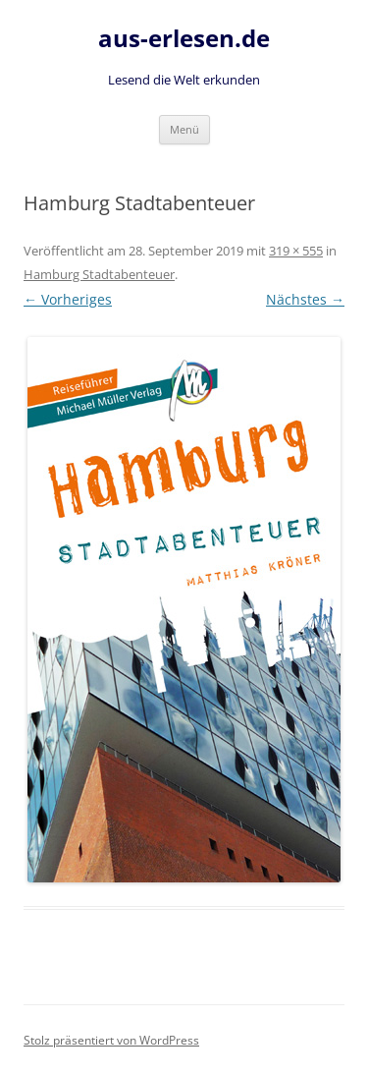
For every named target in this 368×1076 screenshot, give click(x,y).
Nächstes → (305, 299)
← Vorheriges (68, 299)
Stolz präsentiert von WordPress (111, 1040)
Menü (184, 129)
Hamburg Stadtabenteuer (99, 274)
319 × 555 (296, 250)
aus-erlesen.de (184, 39)
